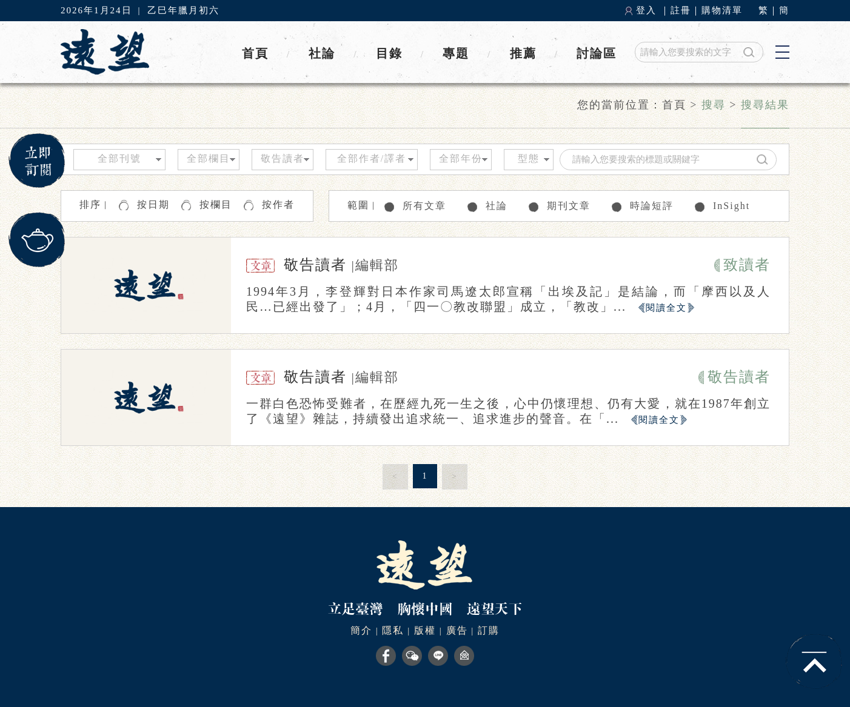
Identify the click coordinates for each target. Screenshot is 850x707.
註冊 (681, 10)
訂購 (489, 630)
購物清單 (722, 10)
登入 (646, 10)
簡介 (361, 630)
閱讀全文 (666, 308)
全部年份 (461, 158)
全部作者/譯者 (371, 158)
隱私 (393, 630)
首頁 (255, 53)
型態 (529, 158)
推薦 (523, 53)
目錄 (389, 53)
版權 (425, 630)
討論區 (597, 53)
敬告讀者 (282, 158)
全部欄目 (208, 158)
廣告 (457, 630)
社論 (322, 53)
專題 (456, 53)
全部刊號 (119, 158)
